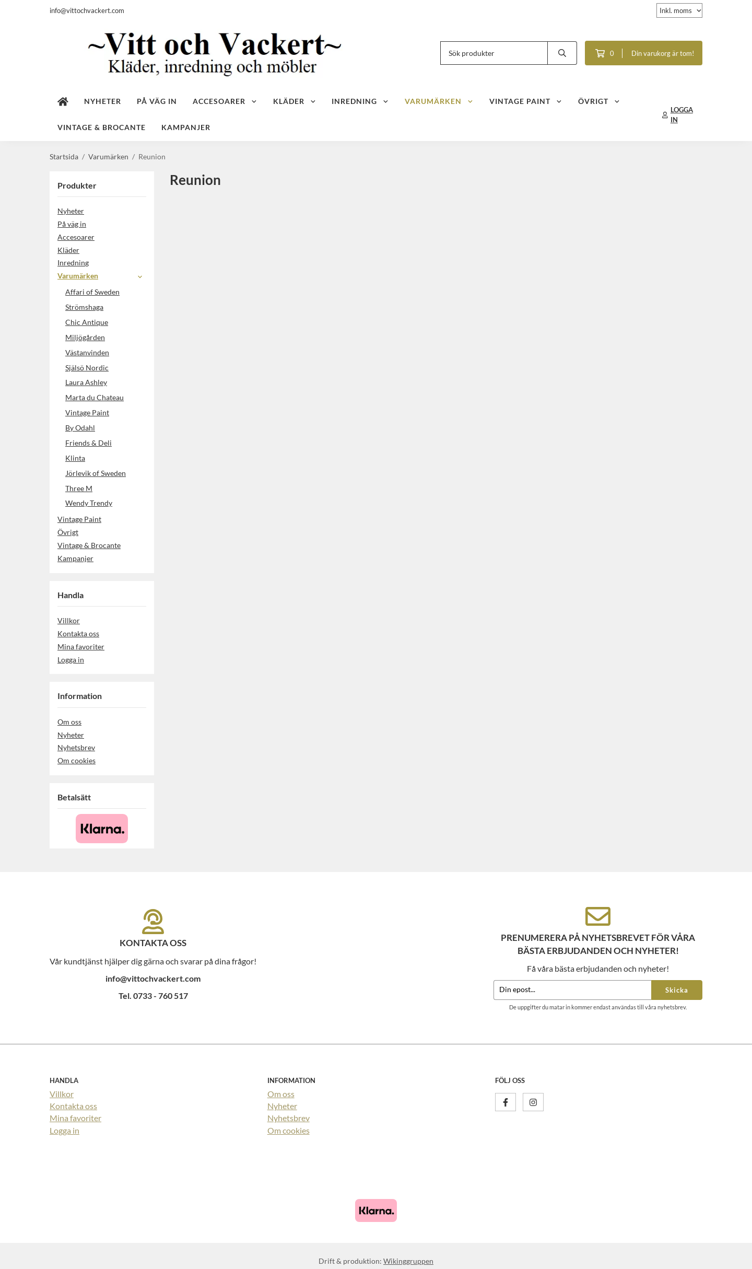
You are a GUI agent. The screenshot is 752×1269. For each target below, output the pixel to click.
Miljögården (85, 337)
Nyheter (102, 101)
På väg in (157, 101)
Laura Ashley (86, 382)
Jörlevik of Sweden (95, 473)
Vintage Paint (525, 101)
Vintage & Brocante (101, 127)
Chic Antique (86, 322)
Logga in (70, 659)
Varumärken (439, 101)
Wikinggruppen (408, 1260)
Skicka (676, 990)
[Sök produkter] (494, 53)
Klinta (75, 457)
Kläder (294, 101)
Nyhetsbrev (76, 747)
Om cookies (76, 760)
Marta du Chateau (94, 397)
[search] (562, 53)
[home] (63, 102)
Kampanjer (185, 127)
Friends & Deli (105, 442)
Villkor (68, 620)
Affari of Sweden (92, 291)
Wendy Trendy (88, 502)
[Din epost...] (572, 990)
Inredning (360, 101)
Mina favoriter (80, 646)
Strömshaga (84, 306)
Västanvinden (87, 352)
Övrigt (599, 101)
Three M (78, 488)
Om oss (69, 721)
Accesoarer (225, 101)
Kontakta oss (78, 633)
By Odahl (80, 427)
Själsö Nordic (87, 367)
